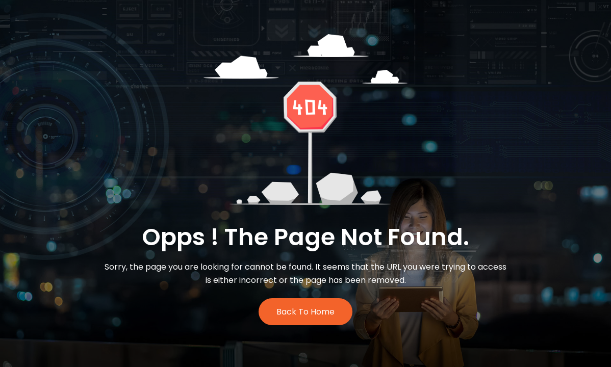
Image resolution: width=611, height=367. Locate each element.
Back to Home (305, 312)
